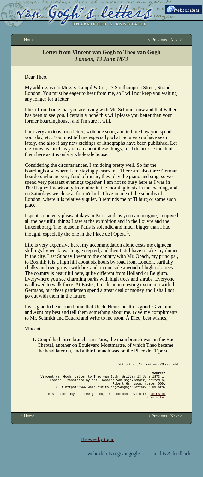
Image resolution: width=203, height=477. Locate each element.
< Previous (157, 40)
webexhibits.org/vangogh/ (113, 461)
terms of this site (156, 402)
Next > (176, 40)
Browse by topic (97, 447)
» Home (28, 40)
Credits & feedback (171, 461)
